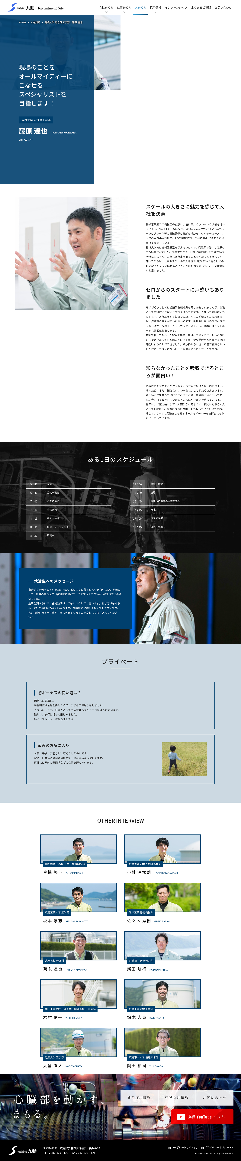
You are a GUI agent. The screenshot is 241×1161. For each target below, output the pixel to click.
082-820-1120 (59, 1153)
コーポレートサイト (184, 1147)
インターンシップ (176, 7)
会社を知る (106, 7)
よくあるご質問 (201, 7)
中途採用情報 (177, 1098)
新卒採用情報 (139, 1098)
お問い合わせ (223, 7)
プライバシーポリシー (218, 1147)
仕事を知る (124, 7)
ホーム (22, 22)
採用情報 (155, 7)
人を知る (140, 7)
